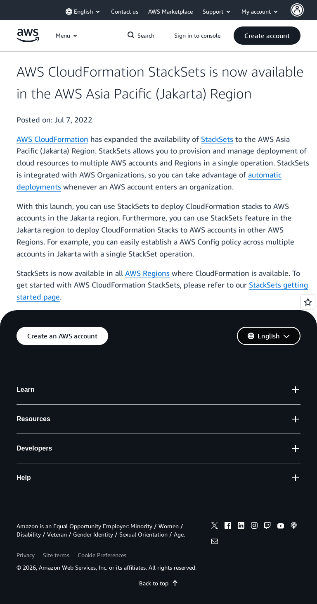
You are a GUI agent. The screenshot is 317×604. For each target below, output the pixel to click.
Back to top (158, 583)
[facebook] (228, 526)
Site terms (56, 554)
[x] (214, 526)
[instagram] (254, 526)
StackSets (217, 139)
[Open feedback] (307, 302)
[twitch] (267, 526)
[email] (214, 542)
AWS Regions (147, 273)
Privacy (26, 554)
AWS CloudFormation (52, 139)
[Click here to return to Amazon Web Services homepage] (28, 39)
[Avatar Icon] (297, 10)
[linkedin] (241, 526)
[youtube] (280, 526)
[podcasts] (294, 526)
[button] (267, 35)
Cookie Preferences (102, 554)
